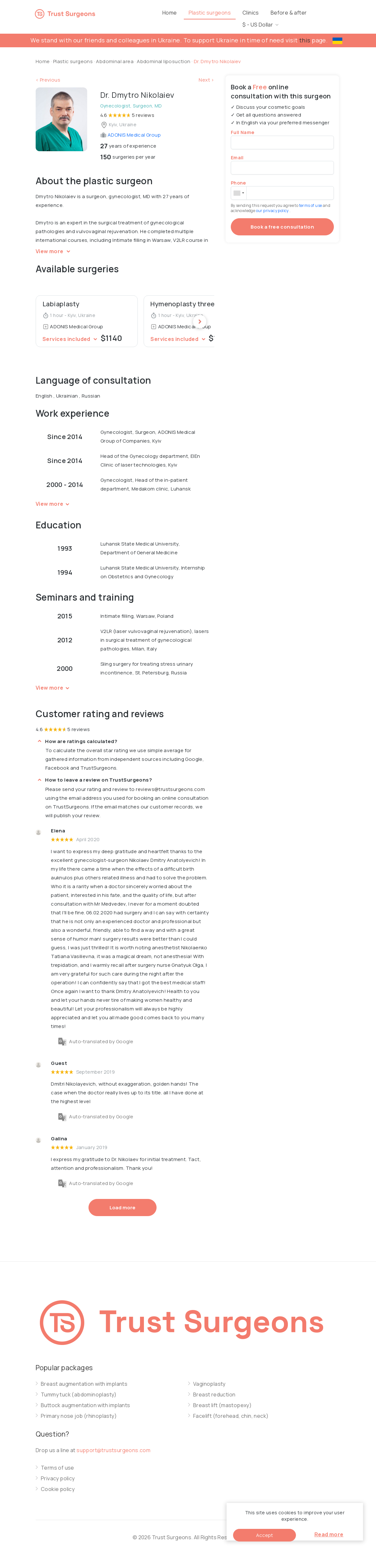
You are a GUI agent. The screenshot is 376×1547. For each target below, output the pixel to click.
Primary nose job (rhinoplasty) (79, 1408)
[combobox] (238, 185)
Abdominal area (115, 53)
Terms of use (57, 1460)
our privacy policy (273, 203)
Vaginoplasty (209, 1376)
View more (54, 243)
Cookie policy (58, 1481)
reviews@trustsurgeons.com (170, 781)
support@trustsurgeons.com (113, 1442)
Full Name (242, 124)
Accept (264, 1535)
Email (237, 150)
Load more (122, 1199)
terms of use (311, 197)
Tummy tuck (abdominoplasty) (79, 1386)
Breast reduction (214, 1386)
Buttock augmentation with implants (85, 1397)
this (305, 32)
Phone (238, 175)
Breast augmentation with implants (84, 1376)
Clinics (261, 12)
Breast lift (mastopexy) (222, 1397)
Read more (329, 1534)
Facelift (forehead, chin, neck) (230, 1408)
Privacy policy (58, 1470)
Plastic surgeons (220, 12)
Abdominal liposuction (164, 53)
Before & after (299, 12)
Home (180, 12)
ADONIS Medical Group (130, 127)
